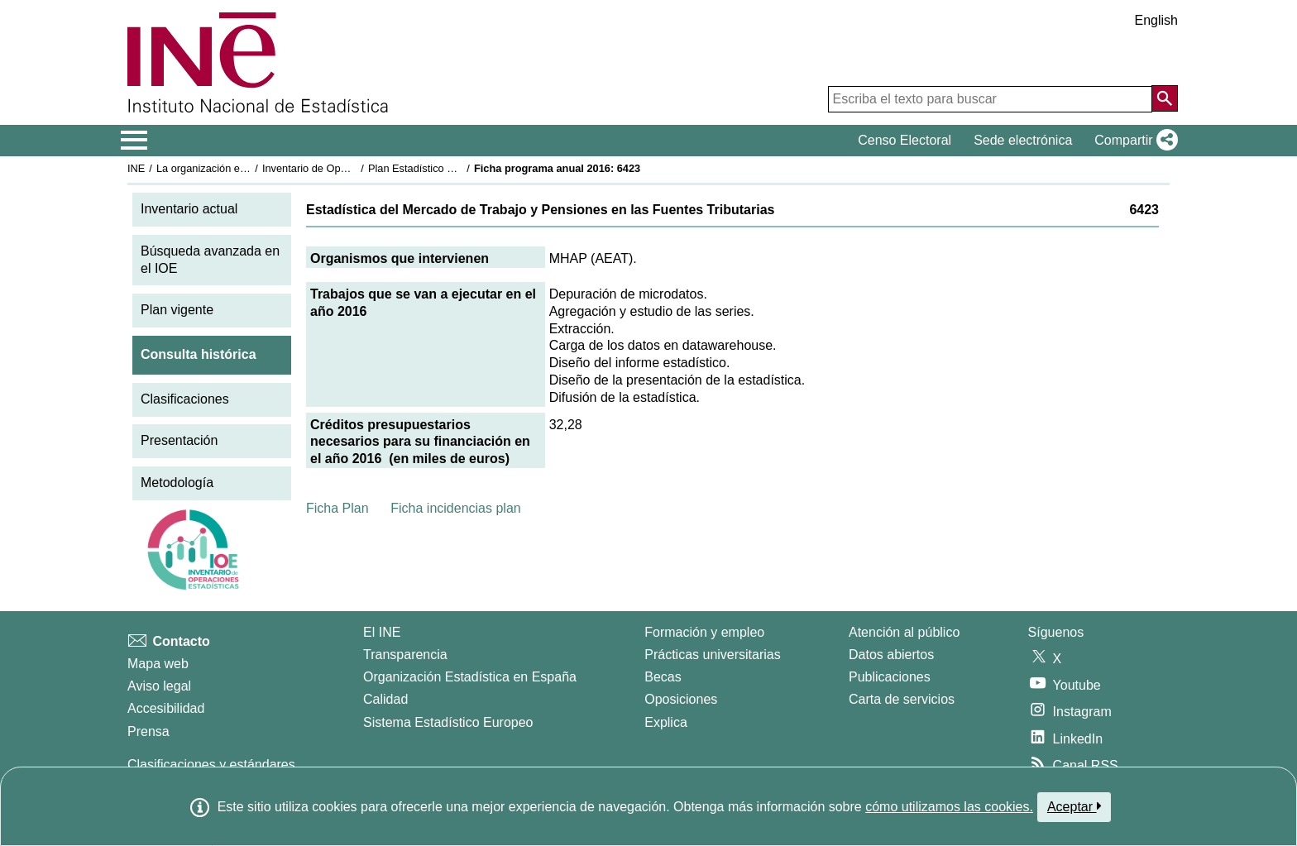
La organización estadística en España (247, 168)
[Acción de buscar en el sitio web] (1164, 98)
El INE (381, 632)
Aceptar (1074, 806)
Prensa (148, 731)
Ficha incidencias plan (455, 508)
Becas (662, 677)
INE (136, 168)
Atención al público (904, 632)
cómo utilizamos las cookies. (949, 807)
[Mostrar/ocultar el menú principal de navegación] (134, 140)
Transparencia (405, 655)
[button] (1133, 140)
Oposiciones (680, 699)
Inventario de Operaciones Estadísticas (354, 168)
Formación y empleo (704, 632)
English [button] (1156, 20)
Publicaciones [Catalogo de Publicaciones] (890, 677)
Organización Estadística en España (470, 677)
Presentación (179, 440)
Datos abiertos (891, 655)
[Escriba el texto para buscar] (990, 99)
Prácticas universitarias (712, 655)
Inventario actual (189, 209)
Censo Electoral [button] (904, 140)
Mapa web (158, 664)
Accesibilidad (165, 708)
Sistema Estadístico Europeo (448, 722)
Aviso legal (159, 686)
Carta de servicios (902, 699)
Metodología (177, 483)
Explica (665, 722)
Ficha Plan (337, 508)
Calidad (385, 699)
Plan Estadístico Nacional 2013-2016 (455, 168)
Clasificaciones (185, 399)
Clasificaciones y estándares (211, 765)
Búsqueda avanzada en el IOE (210, 259)
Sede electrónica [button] (1023, 140)
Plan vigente (177, 310)
